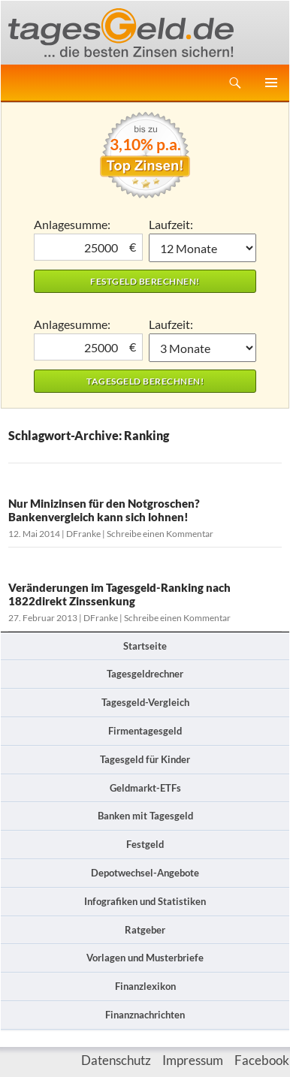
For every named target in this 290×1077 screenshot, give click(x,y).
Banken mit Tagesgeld (145, 816)
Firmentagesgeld (145, 731)
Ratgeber (145, 930)
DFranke (83, 533)
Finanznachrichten (145, 1015)
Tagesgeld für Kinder (145, 759)
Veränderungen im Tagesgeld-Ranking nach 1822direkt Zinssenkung (119, 594)
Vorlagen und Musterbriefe (145, 958)
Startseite (145, 646)
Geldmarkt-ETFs (145, 788)
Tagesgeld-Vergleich (145, 702)
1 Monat (202, 248)
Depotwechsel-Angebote (145, 873)
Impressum (192, 1060)
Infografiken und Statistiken (145, 901)
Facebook (261, 1060)
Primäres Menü (271, 83)
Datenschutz (116, 1060)
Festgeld (145, 844)
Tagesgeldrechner (145, 674)
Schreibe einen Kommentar (160, 533)
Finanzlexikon (145, 986)
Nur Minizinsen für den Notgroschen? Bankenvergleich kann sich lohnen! (104, 509)
